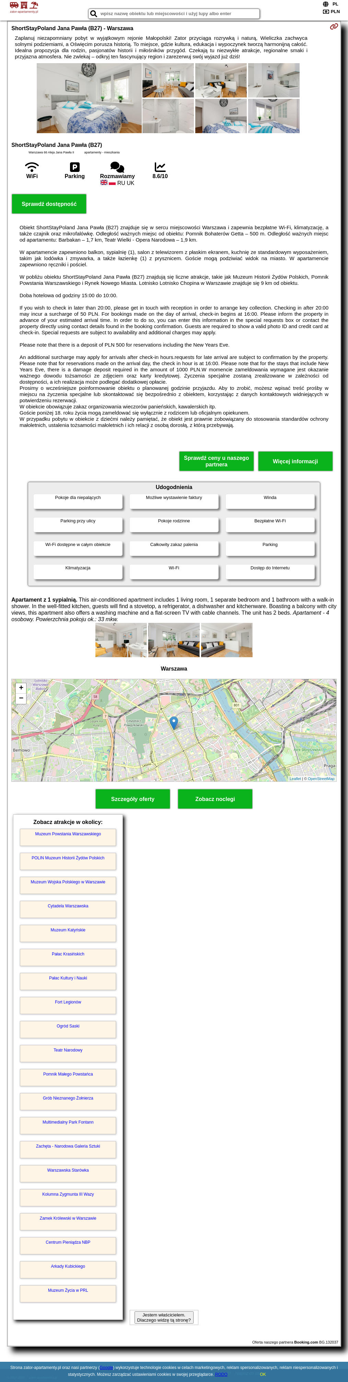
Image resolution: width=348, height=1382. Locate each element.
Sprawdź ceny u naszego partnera (216, 461)
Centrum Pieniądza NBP (68, 1242)
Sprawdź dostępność (49, 204)
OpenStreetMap (321, 779)
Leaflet (295, 779)
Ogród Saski (68, 1026)
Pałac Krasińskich (68, 954)
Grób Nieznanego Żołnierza (68, 1098)
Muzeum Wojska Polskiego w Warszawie (68, 882)
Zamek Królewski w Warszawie (68, 1218)
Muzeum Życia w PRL (68, 1290)
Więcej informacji (295, 461)
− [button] (21, 699)
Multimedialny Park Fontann (68, 1122)
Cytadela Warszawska (68, 906)
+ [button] (21, 688)
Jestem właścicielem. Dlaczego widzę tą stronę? (164, 1317)
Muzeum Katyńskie (68, 930)
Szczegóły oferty (132, 799)
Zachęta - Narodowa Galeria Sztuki (68, 1146)
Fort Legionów (68, 1002)
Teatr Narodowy (68, 1050)
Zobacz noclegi (215, 799)
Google (106, 1367)
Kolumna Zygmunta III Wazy (68, 1194)
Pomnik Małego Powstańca (68, 1074)
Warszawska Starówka (68, 1170)
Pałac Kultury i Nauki (68, 978)
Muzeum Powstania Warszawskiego (68, 834)
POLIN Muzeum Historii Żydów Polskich (68, 858)
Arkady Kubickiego (68, 1266)
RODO (221, 1374)
